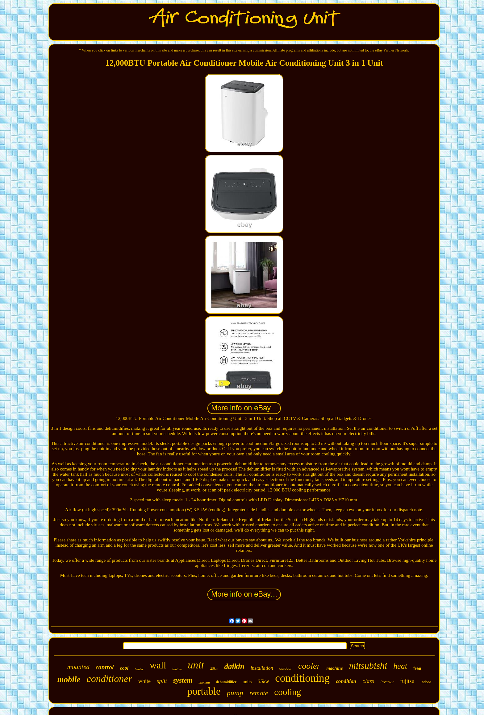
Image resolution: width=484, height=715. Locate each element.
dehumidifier (226, 682)
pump (235, 693)
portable (204, 691)
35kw (263, 681)
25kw (214, 668)
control (105, 667)
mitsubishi (368, 665)
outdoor (285, 668)
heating (177, 669)
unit (196, 665)
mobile (68, 679)
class (368, 681)
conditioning (302, 678)
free (417, 668)
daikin (234, 666)
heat (400, 666)
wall (158, 665)
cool (124, 668)
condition (346, 681)
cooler (309, 666)
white (144, 681)
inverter (387, 682)
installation (262, 668)
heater (139, 669)
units (247, 681)
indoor (426, 682)
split (162, 681)
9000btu (204, 682)
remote (258, 693)
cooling (287, 692)
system (183, 680)
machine (334, 668)
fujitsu (407, 681)
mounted (78, 667)
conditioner (109, 678)
